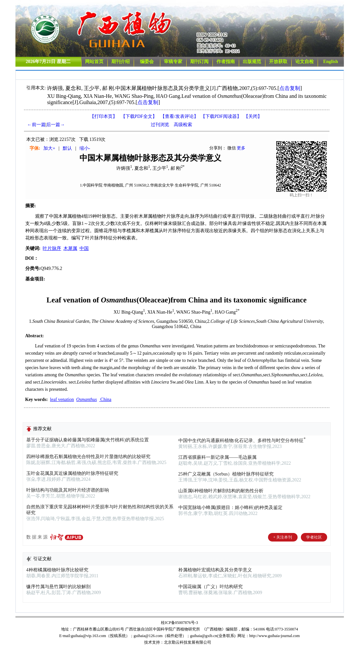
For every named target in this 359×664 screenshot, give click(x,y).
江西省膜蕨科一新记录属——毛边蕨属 (217, 457)
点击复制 (289, 88)
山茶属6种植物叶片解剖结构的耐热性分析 (220, 490)
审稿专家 (173, 61)
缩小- (84, 148)
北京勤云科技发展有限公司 (187, 642)
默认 (67, 148)
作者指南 (225, 61)
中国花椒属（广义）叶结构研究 (210, 586)
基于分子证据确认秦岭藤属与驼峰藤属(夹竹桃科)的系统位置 (87, 439)
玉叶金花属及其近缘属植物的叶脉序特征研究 (72, 473)
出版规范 (252, 61)
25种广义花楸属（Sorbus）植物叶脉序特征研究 (226, 474)
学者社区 (314, 537)
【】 (179, 116)
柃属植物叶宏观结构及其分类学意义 (215, 569)
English (330, 61)
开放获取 (278, 61)
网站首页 (94, 61)
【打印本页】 (103, 116)
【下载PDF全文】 (139, 116)
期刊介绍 (120, 61)
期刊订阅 (199, 61)
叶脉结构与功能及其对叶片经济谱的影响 (67, 490)
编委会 (147, 61)
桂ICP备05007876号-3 (179, 622)
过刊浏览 (160, 124)
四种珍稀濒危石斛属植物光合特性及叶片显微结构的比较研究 (88, 456)
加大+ (49, 148)
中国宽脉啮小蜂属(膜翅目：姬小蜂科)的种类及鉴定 (230, 507)
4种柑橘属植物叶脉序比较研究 (57, 569)
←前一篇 (36, 124)
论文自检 (304, 61)
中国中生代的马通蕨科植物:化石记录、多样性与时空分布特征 (242, 440)
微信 (231, 147)
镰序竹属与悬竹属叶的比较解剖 (58, 586)
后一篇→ (55, 124)
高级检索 (183, 124)
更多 (241, 147)
